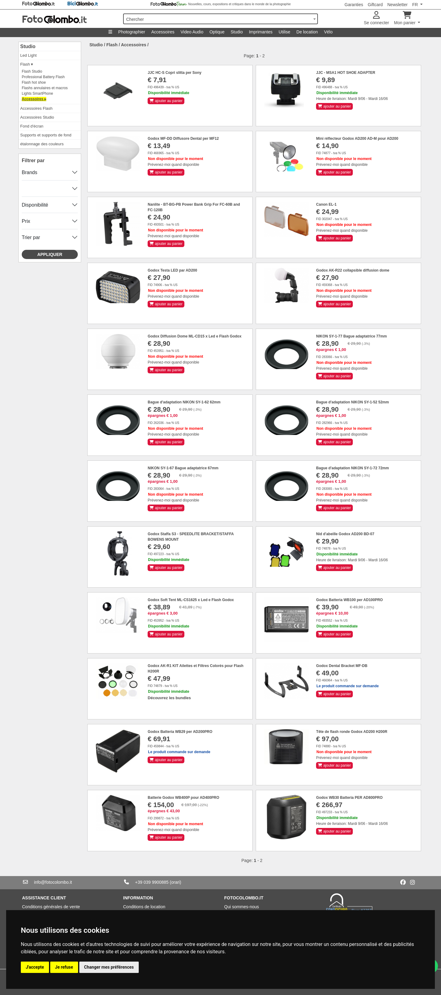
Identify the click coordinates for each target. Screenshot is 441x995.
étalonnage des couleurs (42, 144)
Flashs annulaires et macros (45, 88)
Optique (216, 31)
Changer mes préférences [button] (109, 967)
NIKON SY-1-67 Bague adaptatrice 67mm (183, 468)
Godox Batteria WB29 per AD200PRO (180, 732)
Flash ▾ (26, 64)
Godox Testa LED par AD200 (172, 270)
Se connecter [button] (376, 18)
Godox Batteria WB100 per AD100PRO (349, 600)
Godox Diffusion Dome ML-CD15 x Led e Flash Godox (194, 336)
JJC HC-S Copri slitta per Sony (174, 73)
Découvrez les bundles (169, 698)
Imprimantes (261, 31)
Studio (237, 31)
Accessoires (162, 31)
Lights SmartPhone (37, 93)
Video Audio (191, 31)
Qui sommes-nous (241, 906)
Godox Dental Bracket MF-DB (341, 666)
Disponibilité (35, 205)
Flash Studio (32, 71)
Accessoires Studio (37, 117)
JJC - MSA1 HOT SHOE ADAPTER (345, 73)
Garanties (354, 4)
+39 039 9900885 (151, 882)
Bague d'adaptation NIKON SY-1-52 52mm (352, 402)
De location (307, 31)
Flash (112, 44)
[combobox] (220, 18)
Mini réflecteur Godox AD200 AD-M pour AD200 (357, 138)
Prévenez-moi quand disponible (173, 164)
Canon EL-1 (326, 204)
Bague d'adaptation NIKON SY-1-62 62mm (184, 402)
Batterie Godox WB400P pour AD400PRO (183, 797)
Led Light (28, 55)
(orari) (175, 882)
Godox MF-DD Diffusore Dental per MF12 (183, 138)
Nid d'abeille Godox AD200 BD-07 (345, 534)
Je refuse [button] (64, 967)
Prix (26, 221)
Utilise (284, 31)
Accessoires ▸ (34, 99)
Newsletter (397, 4)
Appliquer (49, 254)
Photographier (131, 31)
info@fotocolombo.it (53, 882)
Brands (29, 172)
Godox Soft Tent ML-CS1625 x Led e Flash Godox (191, 600)
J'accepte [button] (35, 967)
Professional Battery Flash (43, 77)
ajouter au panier (165, 101)
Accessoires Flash (36, 108)
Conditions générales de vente (51, 906)
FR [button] (415, 4)
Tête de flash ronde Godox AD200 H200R (351, 732)
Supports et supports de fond (45, 135)
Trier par (31, 237)
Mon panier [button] (405, 18)
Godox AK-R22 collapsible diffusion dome (352, 270)
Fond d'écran (31, 126)
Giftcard (375, 4)
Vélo (328, 31)
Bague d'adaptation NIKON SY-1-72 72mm (352, 468)
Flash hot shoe (34, 82)
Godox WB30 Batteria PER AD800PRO (349, 797)
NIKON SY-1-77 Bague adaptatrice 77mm (351, 336)
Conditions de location (144, 906)
